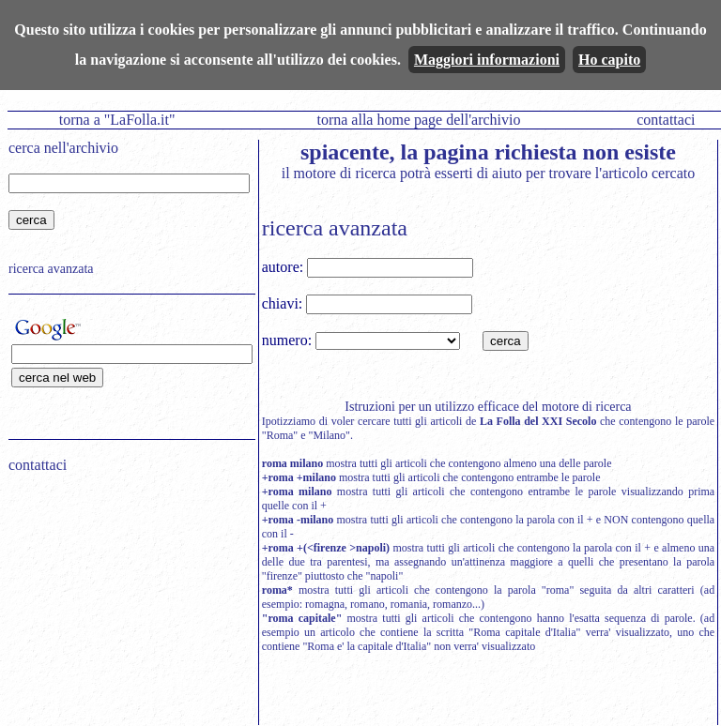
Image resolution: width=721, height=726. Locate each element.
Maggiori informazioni (487, 60)
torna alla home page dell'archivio (418, 120)
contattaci (666, 120)
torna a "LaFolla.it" (117, 120)
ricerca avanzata (51, 269)
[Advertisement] (125, 608)
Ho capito (609, 60)
